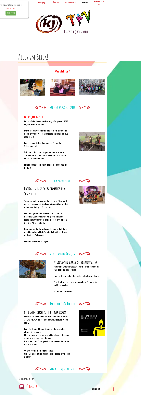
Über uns (56, 2)
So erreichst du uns (99, 2)
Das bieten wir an (70, 2)
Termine (85, 2)
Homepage (41, 2)
